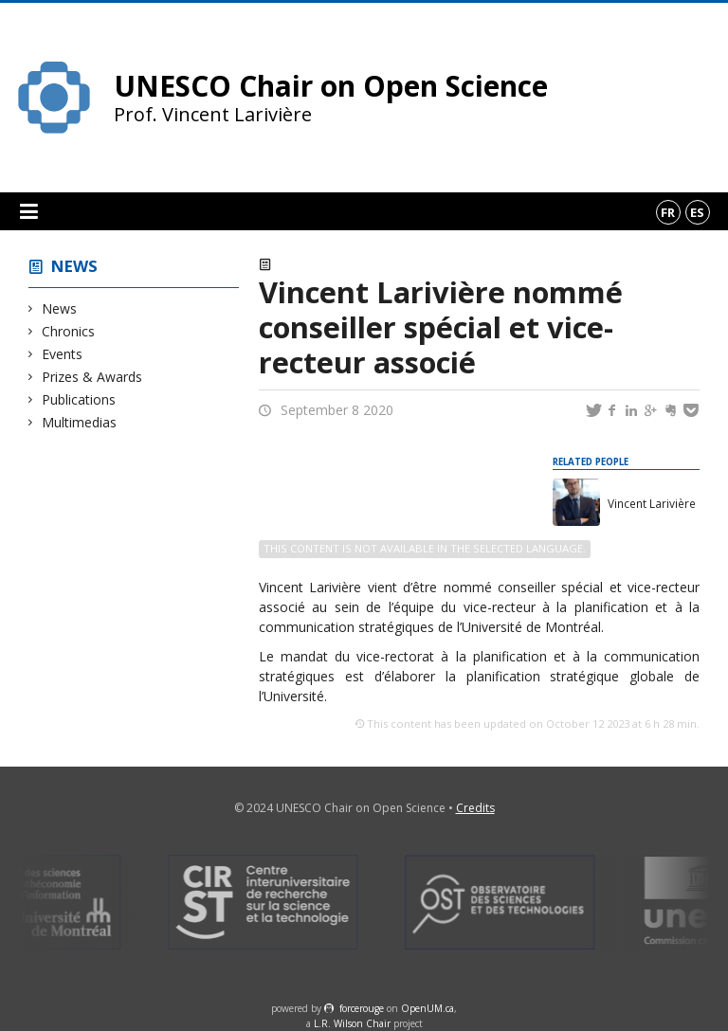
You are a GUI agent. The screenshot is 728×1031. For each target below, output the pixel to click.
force (361, 1008)
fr (668, 212)
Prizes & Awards (92, 377)
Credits (475, 808)
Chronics (69, 331)
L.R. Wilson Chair (352, 1023)
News (74, 266)
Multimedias (80, 422)
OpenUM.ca (427, 1008)
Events (62, 354)
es (697, 212)
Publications (79, 399)
